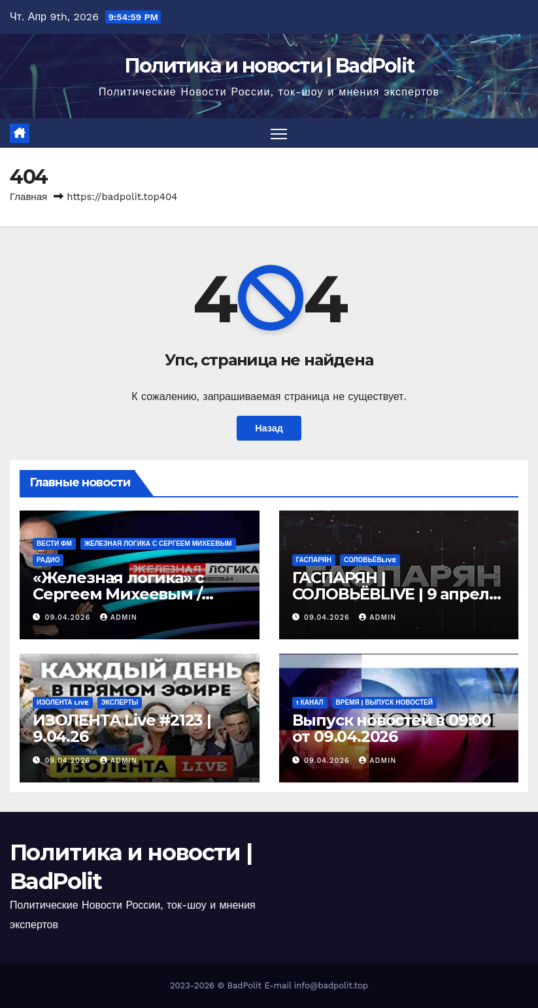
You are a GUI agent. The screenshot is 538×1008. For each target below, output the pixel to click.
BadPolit (244, 985)
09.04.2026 (69, 617)
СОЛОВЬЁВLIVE (370, 559)
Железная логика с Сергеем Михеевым (158, 543)
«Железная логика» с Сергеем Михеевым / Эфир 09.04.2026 (118, 594)
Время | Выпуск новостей (384, 702)
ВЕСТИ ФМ (54, 543)
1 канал (310, 702)
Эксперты (120, 702)
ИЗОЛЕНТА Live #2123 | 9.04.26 (122, 728)
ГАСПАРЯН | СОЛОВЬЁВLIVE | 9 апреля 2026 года (395, 594)
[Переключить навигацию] (279, 133)
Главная (28, 197)
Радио (48, 559)
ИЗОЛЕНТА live (63, 702)
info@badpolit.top (331, 985)
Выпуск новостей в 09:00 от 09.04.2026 (391, 728)
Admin (118, 617)
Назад (269, 428)
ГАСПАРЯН (313, 559)
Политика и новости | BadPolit (269, 66)
